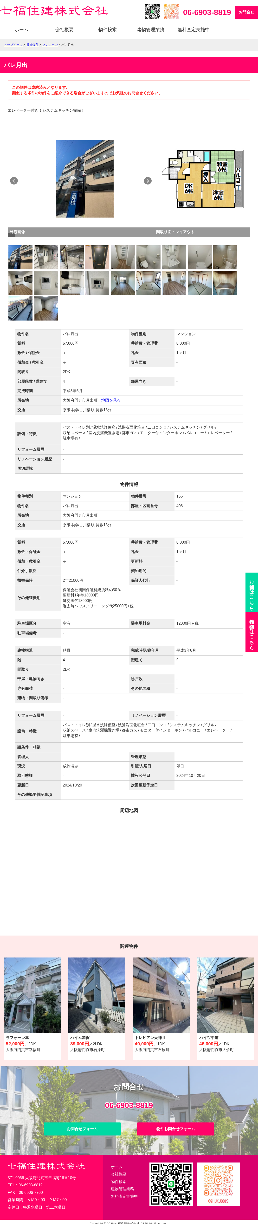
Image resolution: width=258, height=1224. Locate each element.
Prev (14, 181)
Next (155, 181)
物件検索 (107, 29)
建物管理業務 (150, 29)
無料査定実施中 (194, 29)
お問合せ (246, 12)
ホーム (21, 29)
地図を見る (111, 400)
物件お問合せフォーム (175, 1129)
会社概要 (64, 29)
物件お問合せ (251, 632)
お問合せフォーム (82, 1129)
